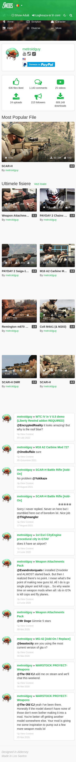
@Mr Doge (24, 621)
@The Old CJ (26, 674)
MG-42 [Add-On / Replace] (53, 638)
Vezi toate (40, 184)
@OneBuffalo (26, 451)
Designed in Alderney (15, 752)
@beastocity (25, 643)
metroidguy (31, 49)
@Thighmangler (27, 517)
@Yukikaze (39, 478)
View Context (25, 434)
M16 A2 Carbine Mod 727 (52, 447)
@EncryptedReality (30, 425)
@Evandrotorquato (29, 570)
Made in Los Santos (14, 756)
